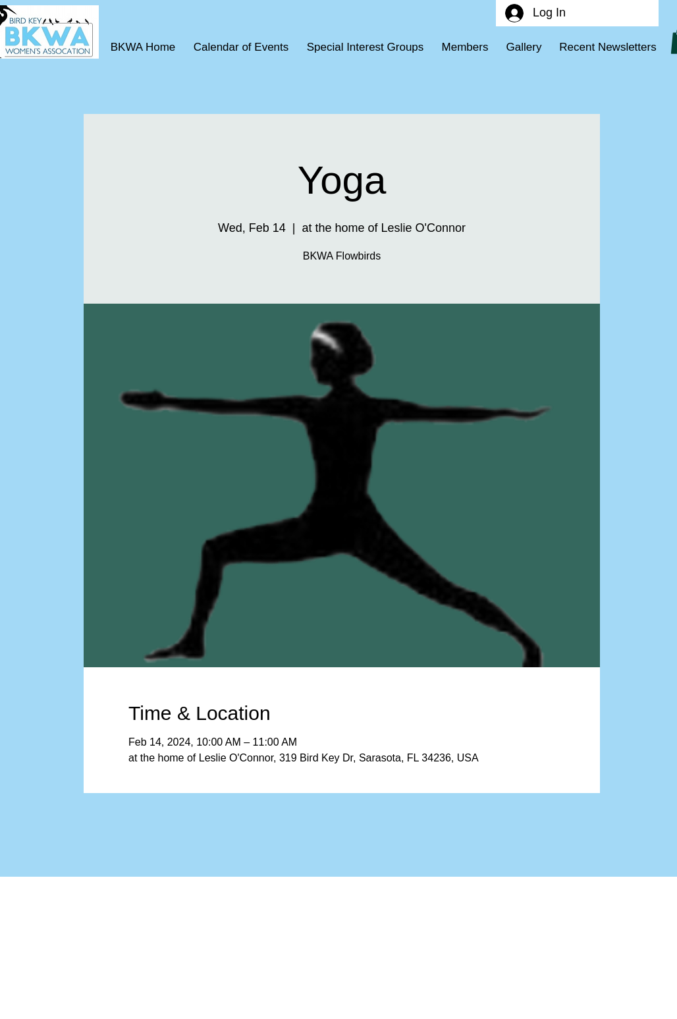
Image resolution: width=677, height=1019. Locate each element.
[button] (365, 47)
